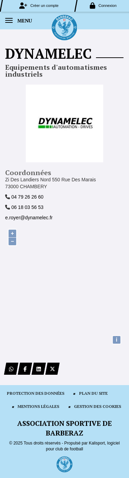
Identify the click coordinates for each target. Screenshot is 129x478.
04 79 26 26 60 (27, 197)
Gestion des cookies (97, 406)
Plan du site (93, 393)
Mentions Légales (38, 406)
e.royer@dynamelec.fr (29, 217)
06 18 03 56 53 (27, 207)
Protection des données (35, 393)
